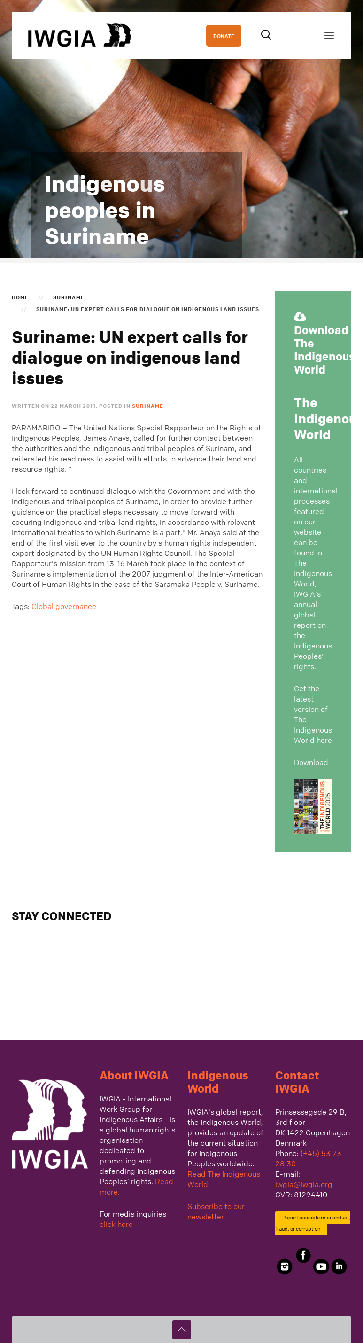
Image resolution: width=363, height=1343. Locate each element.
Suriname (69, 297)
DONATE (223, 35)
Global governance (63, 606)
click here (116, 1224)
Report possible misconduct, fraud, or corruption (312, 1223)
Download (311, 762)
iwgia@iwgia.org (303, 1184)
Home (20, 297)
